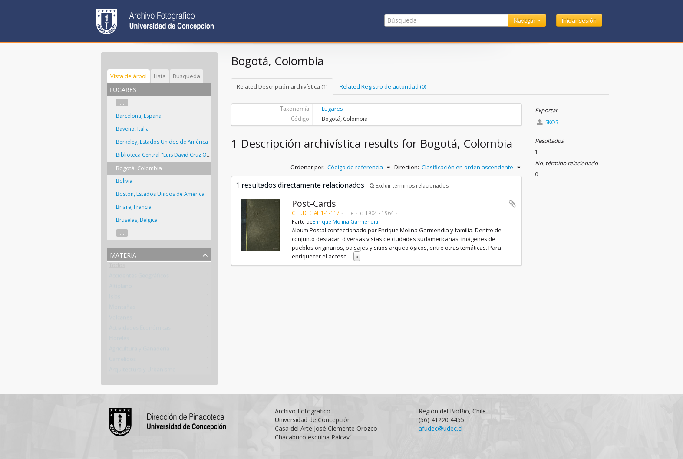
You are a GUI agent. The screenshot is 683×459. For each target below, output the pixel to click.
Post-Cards (314, 203)
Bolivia (124, 181)
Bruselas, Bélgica (137, 220)
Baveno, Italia (132, 128)
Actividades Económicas (140, 330)
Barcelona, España (139, 115)
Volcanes (120, 319)
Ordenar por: (307, 167)
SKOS (547, 122)
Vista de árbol (128, 76)
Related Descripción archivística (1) (282, 86)
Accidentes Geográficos (139, 277)
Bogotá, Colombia (139, 168)
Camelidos (122, 361)
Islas (114, 298)
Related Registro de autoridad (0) (383, 86)
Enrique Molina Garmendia (345, 221)
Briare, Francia (134, 207)
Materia (123, 254)
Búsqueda (186, 76)
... (122, 102)
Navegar (525, 20)
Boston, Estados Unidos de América (160, 194)
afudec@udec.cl (440, 428)
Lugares (332, 108)
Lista (160, 76)
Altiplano (120, 288)
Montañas (122, 309)
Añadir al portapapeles (512, 203)
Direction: (406, 167)
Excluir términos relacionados (409, 185)
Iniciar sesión (579, 20)
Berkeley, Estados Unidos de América (162, 141)
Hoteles (119, 340)
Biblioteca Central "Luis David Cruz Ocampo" (171, 155)
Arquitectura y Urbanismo (142, 371)
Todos (117, 267)
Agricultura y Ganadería (139, 350)
